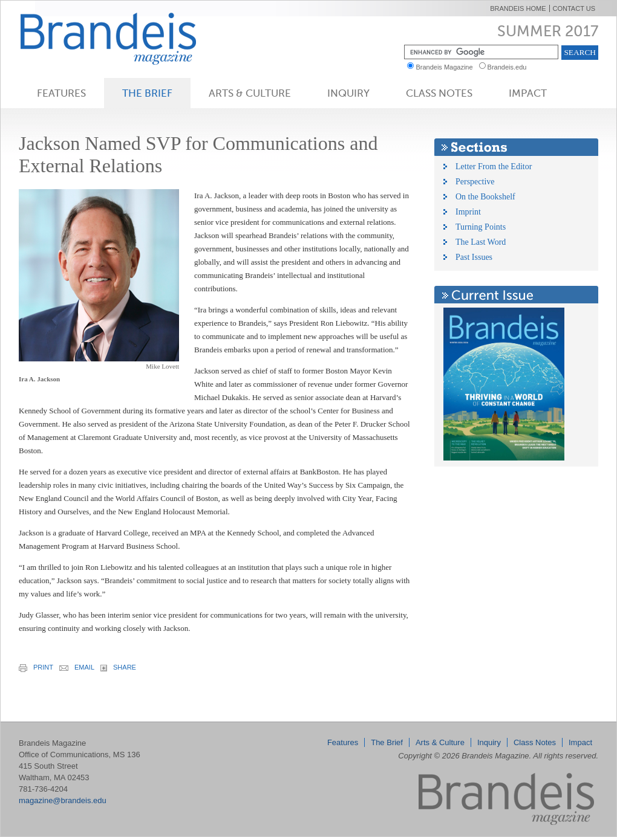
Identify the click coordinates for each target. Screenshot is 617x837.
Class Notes (439, 93)
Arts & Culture (250, 93)
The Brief (147, 93)
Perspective (475, 181)
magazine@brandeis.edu (62, 800)
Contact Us (574, 8)
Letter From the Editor (493, 166)
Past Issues (473, 257)
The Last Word (480, 242)
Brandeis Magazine (128, 38)
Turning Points (480, 226)
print (36, 668)
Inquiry (348, 93)
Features (61, 93)
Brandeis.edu (510, 67)
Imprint (468, 211)
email (76, 667)
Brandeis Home (518, 8)
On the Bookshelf (485, 196)
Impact (528, 93)
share (118, 667)
